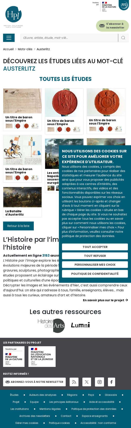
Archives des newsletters (34, 415)
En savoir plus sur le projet (103, 300)
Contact (66, 415)
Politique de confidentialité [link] (95, 274)
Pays (91, 394)
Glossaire (111, 394)
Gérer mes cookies (26, 422)
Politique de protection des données (93, 408)
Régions (72, 394)
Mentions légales (50, 408)
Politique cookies (59, 422)
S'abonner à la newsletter (115, 25)
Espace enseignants (95, 415)
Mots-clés (25, 49)
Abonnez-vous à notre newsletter (34, 382)
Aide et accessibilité (101, 401)
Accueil (8, 49)
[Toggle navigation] (9, 38)
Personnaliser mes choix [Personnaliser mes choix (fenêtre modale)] (95, 264)
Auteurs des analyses (42, 394)
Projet (16, 401)
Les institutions (20, 408)
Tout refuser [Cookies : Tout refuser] (95, 256)
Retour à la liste (18, 226)
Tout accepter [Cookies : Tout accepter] (95, 247)
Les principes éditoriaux (63, 401)
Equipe (34, 401)
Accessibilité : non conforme (98, 422)
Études (14, 394)
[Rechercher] (69, 38)
